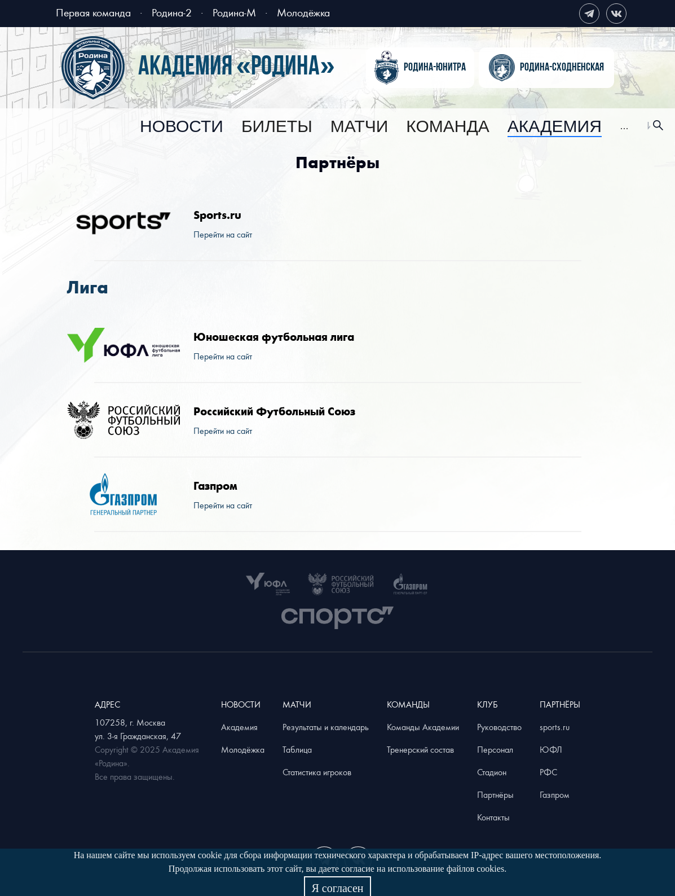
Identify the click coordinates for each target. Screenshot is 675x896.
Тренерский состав (420, 749)
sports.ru (555, 726)
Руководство (499, 726)
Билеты (276, 127)
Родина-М (234, 12)
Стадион (491, 772)
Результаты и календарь (326, 726)
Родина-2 (172, 12)
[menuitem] (181, 127)
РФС (548, 772)
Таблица (297, 749)
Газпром (555, 794)
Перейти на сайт (222, 234)
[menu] (384, 126)
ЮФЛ (551, 749)
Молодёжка (303, 12)
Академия (555, 127)
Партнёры (495, 794)
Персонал (495, 749)
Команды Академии (423, 726)
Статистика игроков (317, 772)
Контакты (493, 817)
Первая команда (93, 12)
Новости (181, 127)
